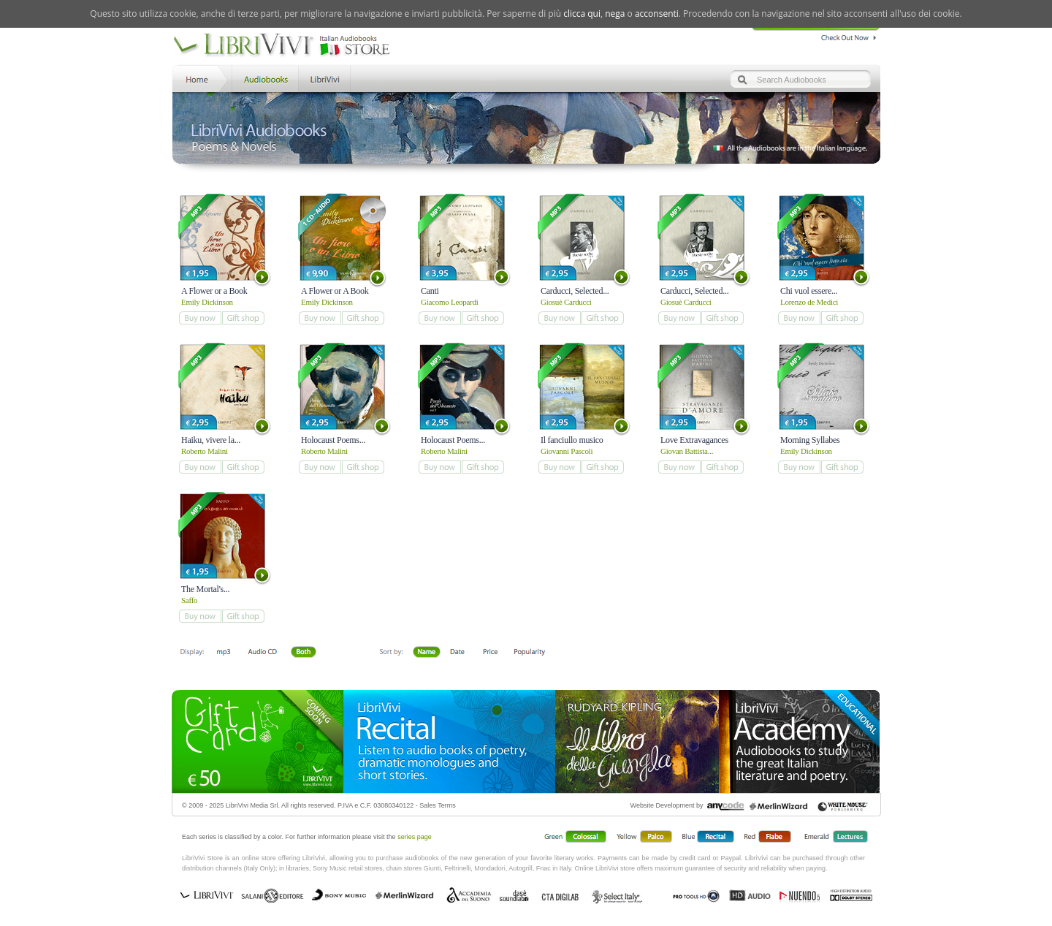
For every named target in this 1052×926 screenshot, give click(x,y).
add (200, 318)
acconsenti (657, 13)
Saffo (189, 600)
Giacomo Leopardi (450, 301)
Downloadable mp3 (223, 652)
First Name (427, 652)
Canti (430, 291)
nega (615, 13)
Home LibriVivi (200, 78)
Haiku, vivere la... (210, 440)
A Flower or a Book (214, 291)
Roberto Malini (204, 451)
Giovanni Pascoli (566, 451)
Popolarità (530, 652)
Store (264, 78)
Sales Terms (437, 805)
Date (457, 652)
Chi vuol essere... (808, 291)
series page (414, 836)
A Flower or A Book (335, 291)
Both (308, 652)
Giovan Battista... (686, 451)
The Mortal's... (205, 589)
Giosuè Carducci (566, 301)
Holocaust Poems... (333, 440)
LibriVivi (325, 78)
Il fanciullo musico (572, 440)
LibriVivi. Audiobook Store (287, 46)
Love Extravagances (694, 440)
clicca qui (582, 13)
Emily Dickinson (207, 301)
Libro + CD (262, 652)
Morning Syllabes (809, 440)
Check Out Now (844, 36)
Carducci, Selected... (575, 291)
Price (490, 652)
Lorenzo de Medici (809, 301)
